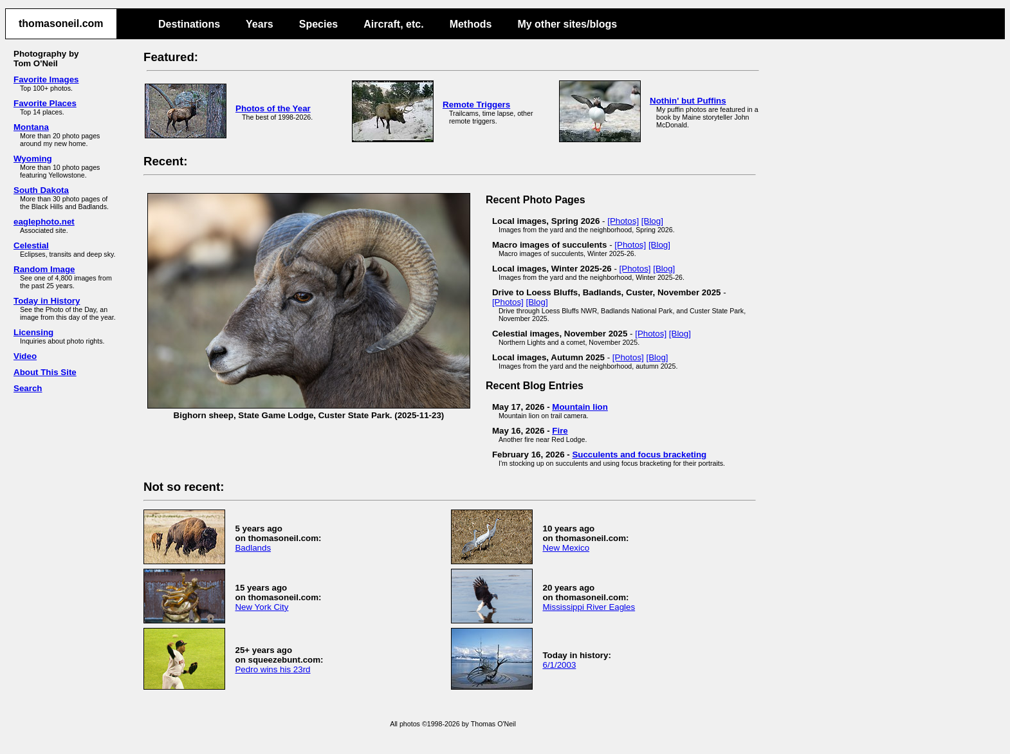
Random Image (44, 269)
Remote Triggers (476, 104)
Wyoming (33, 158)
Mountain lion (580, 407)
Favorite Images (46, 79)
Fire (559, 431)
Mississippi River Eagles (588, 607)
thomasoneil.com (61, 23)
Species (318, 24)
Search (28, 388)
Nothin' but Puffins (688, 101)
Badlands (253, 548)
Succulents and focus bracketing (639, 454)
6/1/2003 (559, 665)
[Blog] (652, 221)
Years (259, 24)
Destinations (189, 24)
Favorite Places (45, 103)
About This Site (45, 372)
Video (25, 356)
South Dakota (41, 190)
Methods (471, 24)
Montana (31, 127)
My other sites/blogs (567, 24)
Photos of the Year (273, 108)
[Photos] (623, 221)
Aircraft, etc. (393, 24)
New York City (261, 607)
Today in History (47, 301)
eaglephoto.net (44, 221)
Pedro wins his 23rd (272, 669)
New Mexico (565, 548)
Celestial (31, 245)
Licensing (33, 332)
